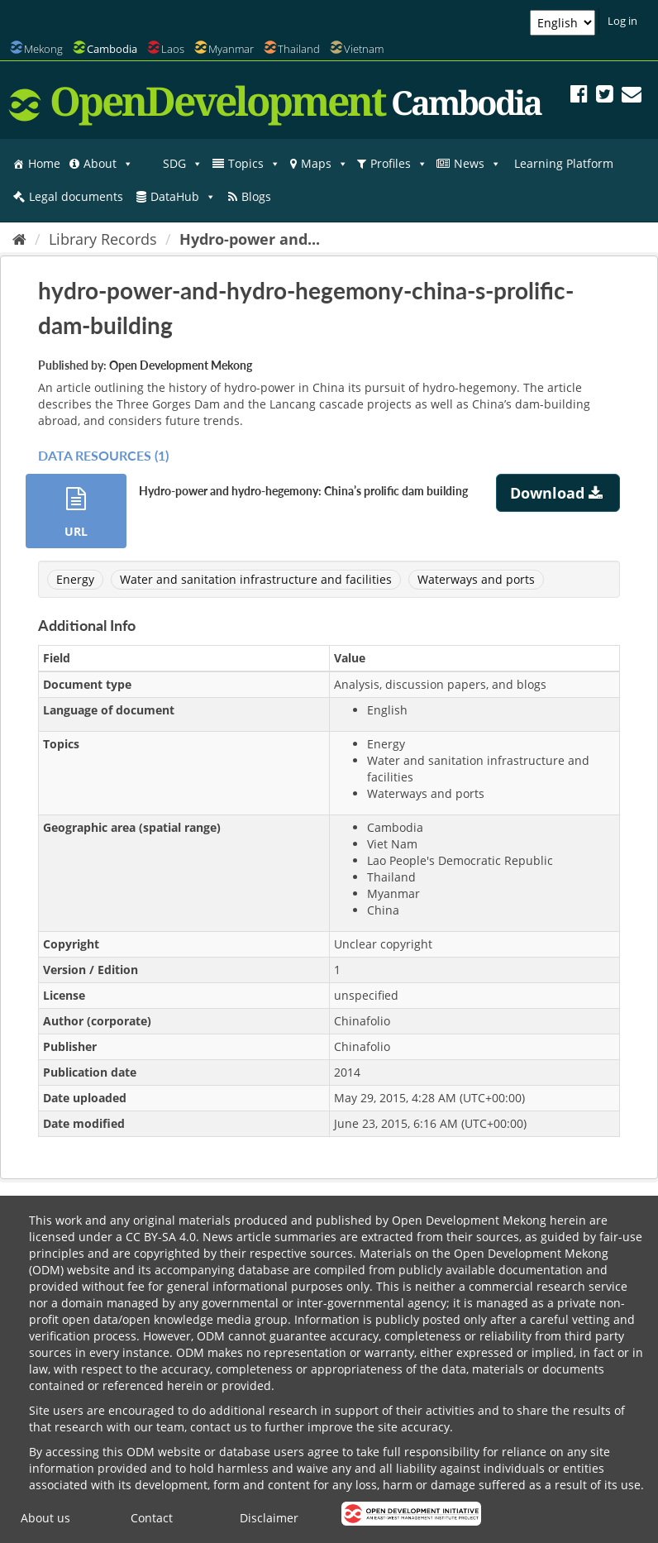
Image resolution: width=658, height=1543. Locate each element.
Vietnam (364, 48)
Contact (152, 1518)
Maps (324, 163)
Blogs (256, 196)
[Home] (19, 239)
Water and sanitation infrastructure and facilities (256, 579)
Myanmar (231, 48)
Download (558, 493)
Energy (75, 579)
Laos (172, 48)
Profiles (398, 163)
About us (45, 1518)
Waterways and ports (476, 579)
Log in (622, 20)
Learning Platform (563, 163)
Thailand (299, 48)
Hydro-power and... (249, 239)
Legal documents (76, 196)
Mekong (43, 48)
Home (44, 163)
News (477, 163)
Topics (254, 163)
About (108, 163)
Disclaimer (269, 1518)
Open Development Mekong (180, 365)
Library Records (103, 239)
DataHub (183, 196)
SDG (183, 163)
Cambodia (112, 48)
